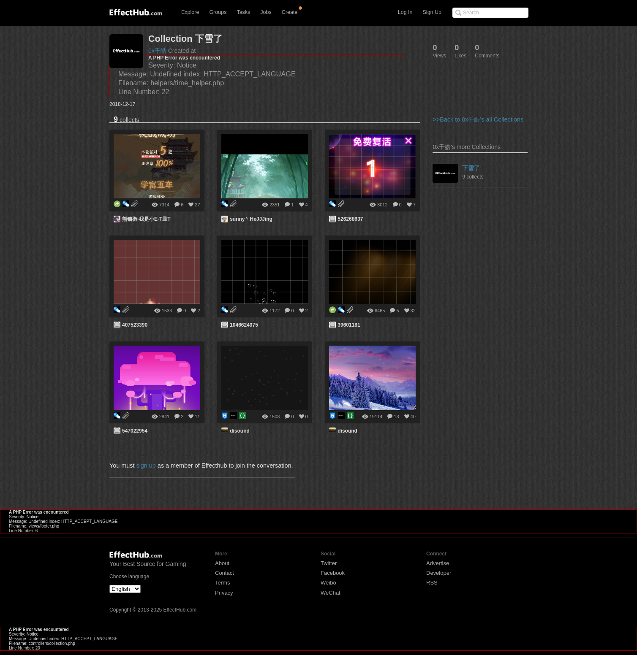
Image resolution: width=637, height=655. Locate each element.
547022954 (134, 431)
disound (240, 431)
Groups (217, 12)
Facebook (333, 573)
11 (197, 416)
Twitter (329, 563)
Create (290, 12)
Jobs (265, 12)
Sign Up (432, 12)
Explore (190, 12)
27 (197, 204)
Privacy (224, 593)
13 (396, 416)
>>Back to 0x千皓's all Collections (478, 119)
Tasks (243, 12)
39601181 (349, 325)
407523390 (134, 325)
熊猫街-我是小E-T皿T (146, 219)
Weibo (328, 582)
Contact (224, 573)
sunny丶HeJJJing (251, 219)
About (222, 563)
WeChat (330, 593)
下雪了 (471, 168)
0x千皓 (157, 50)
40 (413, 416)
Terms (222, 582)
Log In (405, 12)
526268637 (350, 219)
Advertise (437, 563)
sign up (145, 465)
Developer (438, 573)
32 (413, 310)
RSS (432, 582)
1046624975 (244, 325)
